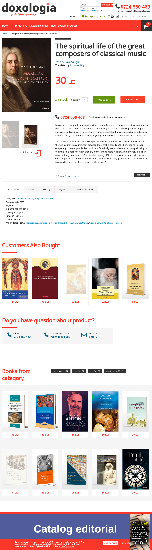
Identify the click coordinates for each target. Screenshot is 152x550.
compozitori (44, 223)
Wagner (92, 223)
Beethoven (83, 223)
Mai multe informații (66, 547)
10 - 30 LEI (79, 371)
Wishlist (125, 16)
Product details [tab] (13, 189)
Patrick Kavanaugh (67, 62)
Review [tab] (31, 189)
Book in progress (67, 25)
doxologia (117, 223)
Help (132, 16)
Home (4, 33)
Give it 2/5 (59, 176)
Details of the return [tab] (84, 189)
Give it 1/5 (56, 176)
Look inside (29, 154)
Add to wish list (132, 99)
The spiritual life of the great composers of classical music (34, 33)
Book (5, 25)
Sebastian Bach (71, 223)
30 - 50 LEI (95, 371)
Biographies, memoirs (44, 198)
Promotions (20, 25)
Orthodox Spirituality (25, 198)
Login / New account (144, 16)
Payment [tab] (63, 189)
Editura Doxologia (104, 223)
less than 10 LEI (61, 371)
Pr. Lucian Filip (77, 65)
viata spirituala (32, 223)
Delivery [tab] (46, 189)
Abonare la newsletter (92, 22)
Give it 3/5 (61, 176)
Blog (53, 25)
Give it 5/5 (65, 176)
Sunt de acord (110, 543)
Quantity (75, 100)
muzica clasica (57, 223)
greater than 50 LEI (114, 371)
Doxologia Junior (38, 25)
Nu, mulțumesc (128, 543)
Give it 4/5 (63, 176)
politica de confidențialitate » (92, 10)
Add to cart (104, 99)
